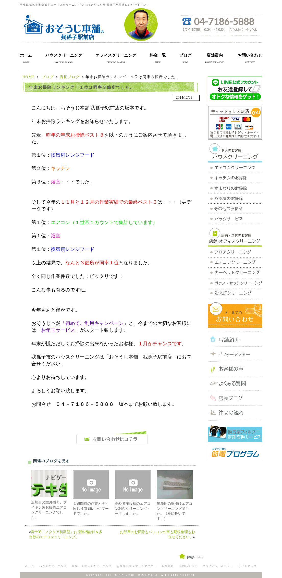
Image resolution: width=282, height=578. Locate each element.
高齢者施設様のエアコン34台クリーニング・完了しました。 (133, 508)
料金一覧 (158, 55)
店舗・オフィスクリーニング (92, 566)
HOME (28, 77)
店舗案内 (214, 55)
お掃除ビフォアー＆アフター (137, 566)
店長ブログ (69, 77)
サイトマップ (247, 566)
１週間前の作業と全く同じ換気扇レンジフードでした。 (91, 508)
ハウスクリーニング (63, 55)
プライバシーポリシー (218, 566)
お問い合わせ (250, 55)
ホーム (26, 55)
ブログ (185, 55)
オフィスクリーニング (115, 55)
